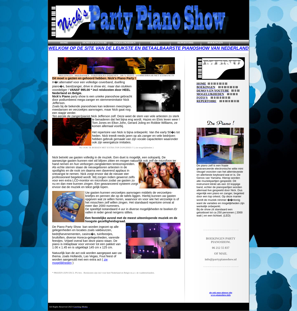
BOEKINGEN (215, 42)
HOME (64, 42)
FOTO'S (154, 42)
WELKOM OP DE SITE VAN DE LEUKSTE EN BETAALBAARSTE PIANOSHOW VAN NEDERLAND (148, 48)
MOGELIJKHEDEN (124, 42)
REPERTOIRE (185, 42)
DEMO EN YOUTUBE (94, 42)
